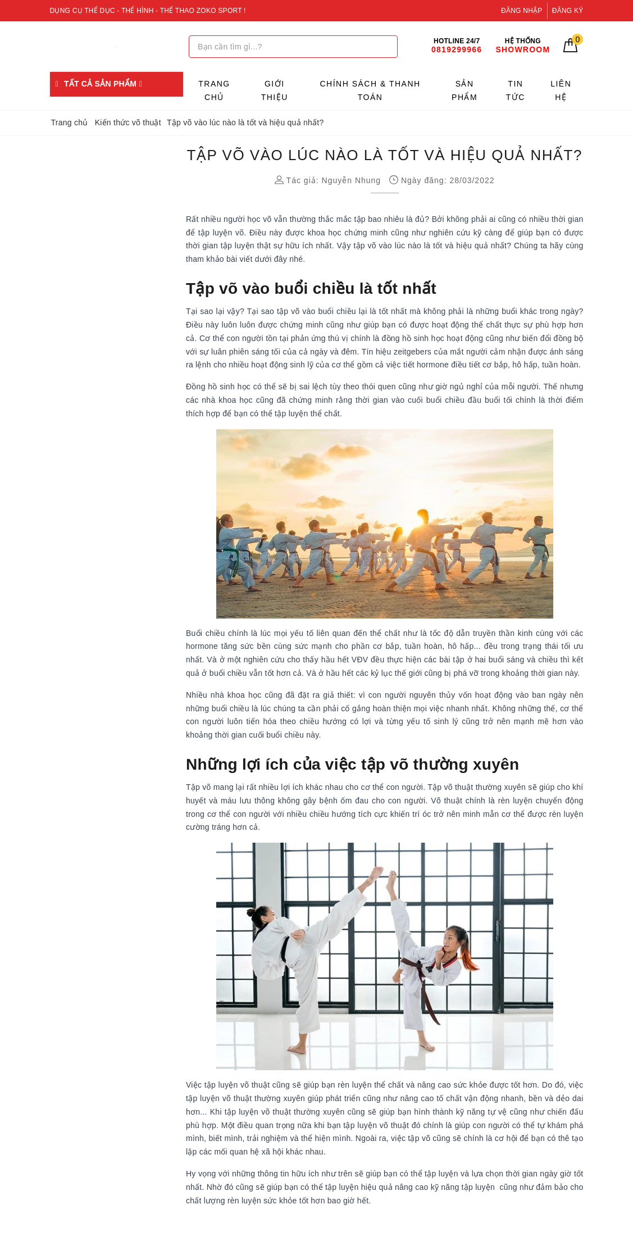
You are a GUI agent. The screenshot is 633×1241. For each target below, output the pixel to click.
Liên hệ (560, 90)
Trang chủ (214, 90)
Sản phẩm (464, 90)
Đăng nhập (522, 11)
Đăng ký (568, 11)
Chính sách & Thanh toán (370, 90)
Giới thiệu (274, 90)
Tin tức (515, 90)
